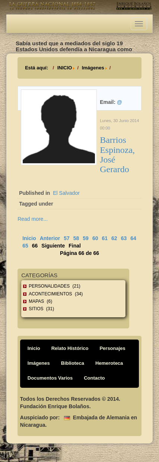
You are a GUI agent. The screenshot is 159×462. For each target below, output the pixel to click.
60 (95, 238)
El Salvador (66, 193)
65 (25, 246)
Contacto (94, 378)
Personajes (112, 348)
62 (114, 238)
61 (105, 238)
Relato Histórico (70, 348)
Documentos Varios (50, 378)
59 (86, 238)
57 (67, 238)
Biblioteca (72, 363)
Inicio (29, 238)
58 (76, 238)
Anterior (50, 238)
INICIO (64, 68)
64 (133, 238)
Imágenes (93, 68)
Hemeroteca (109, 363)
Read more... (33, 219)
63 (124, 238)
